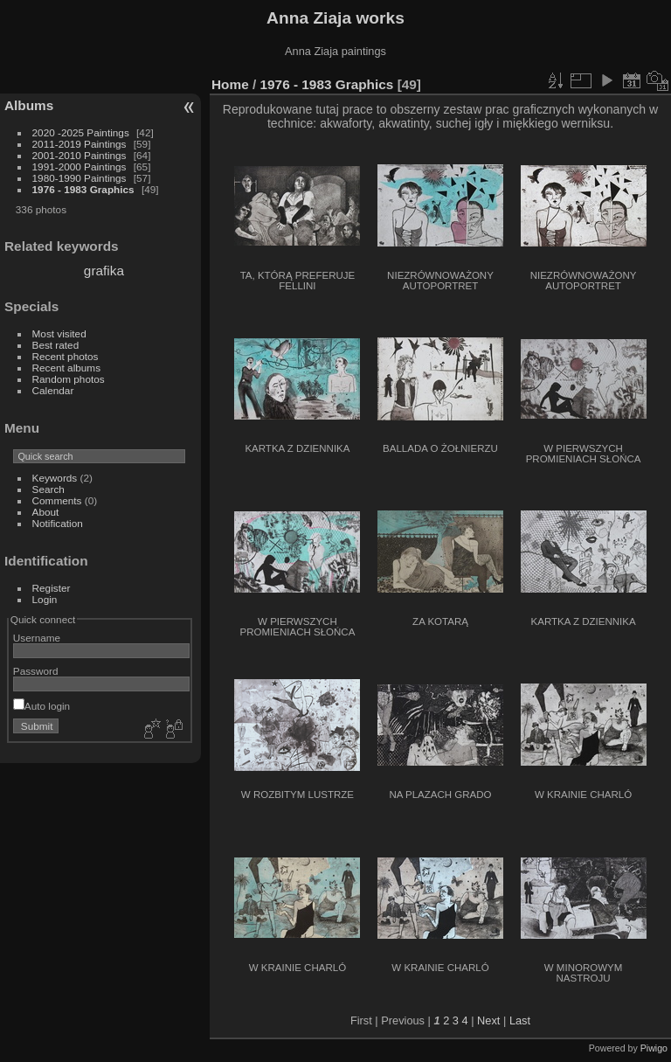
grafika (104, 270)
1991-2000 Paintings (79, 166)
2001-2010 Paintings (79, 155)
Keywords (55, 477)
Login (45, 599)
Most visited (59, 333)
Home (230, 84)
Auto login (41, 705)
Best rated (56, 345)
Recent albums (66, 367)
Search (48, 489)
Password (36, 671)
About (45, 511)
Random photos (68, 379)
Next (488, 1020)
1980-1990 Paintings (79, 178)
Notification (57, 523)
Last (519, 1020)
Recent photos (65, 356)
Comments (57, 500)
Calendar (53, 390)
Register (51, 587)
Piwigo (654, 1048)
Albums (28, 105)
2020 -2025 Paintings (80, 132)
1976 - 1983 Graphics (83, 189)
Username (36, 637)
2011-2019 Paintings (79, 143)
